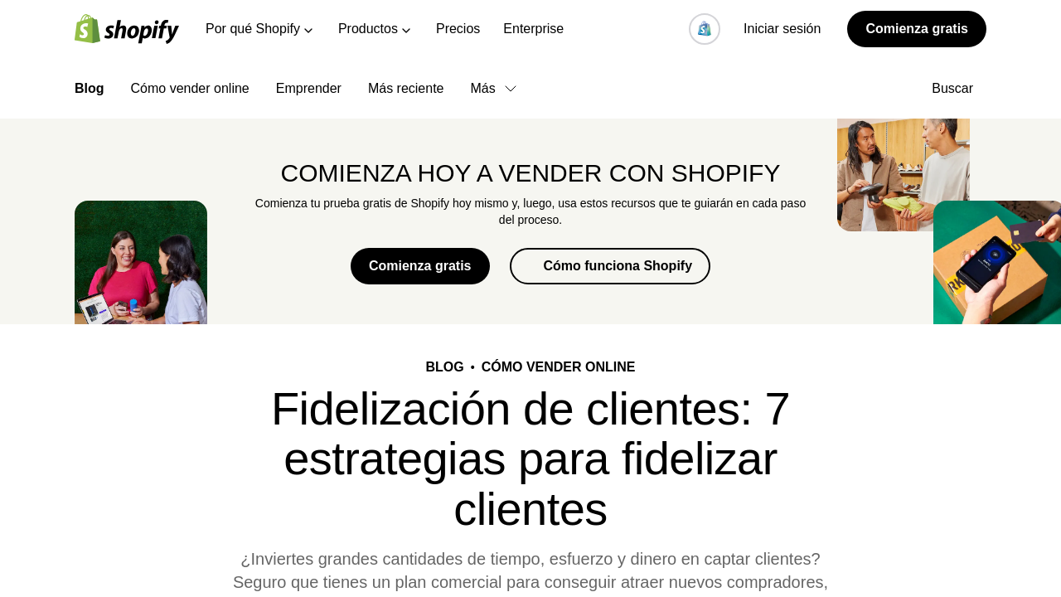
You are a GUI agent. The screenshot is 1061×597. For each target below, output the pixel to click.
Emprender (309, 88)
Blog (89, 88)
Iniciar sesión (782, 29)
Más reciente (406, 88)
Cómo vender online (190, 88)
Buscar (959, 88)
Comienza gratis (916, 29)
